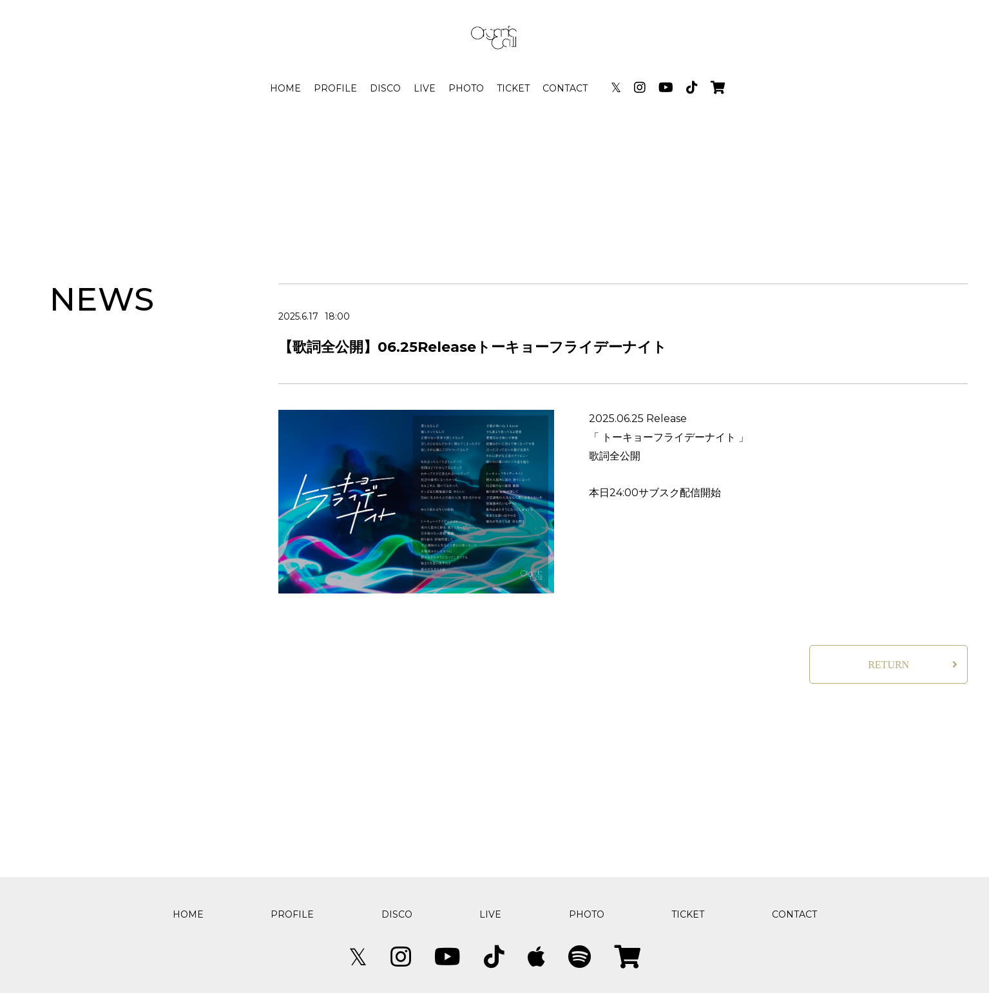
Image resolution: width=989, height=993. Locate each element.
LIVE (425, 88)
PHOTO (466, 88)
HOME (285, 88)
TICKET (513, 88)
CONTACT (565, 88)
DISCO (385, 88)
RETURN (888, 664)
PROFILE (335, 88)
